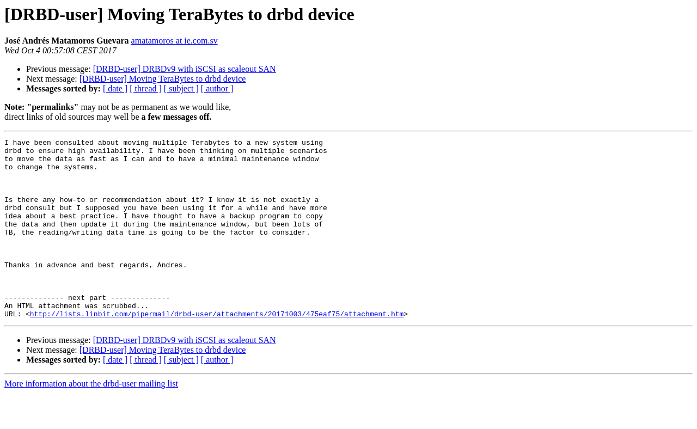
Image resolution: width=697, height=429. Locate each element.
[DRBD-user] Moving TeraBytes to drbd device (163, 78)
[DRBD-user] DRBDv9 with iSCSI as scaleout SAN (184, 68)
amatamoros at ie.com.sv (174, 40)
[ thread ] (146, 88)
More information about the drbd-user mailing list (91, 419)
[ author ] (217, 88)
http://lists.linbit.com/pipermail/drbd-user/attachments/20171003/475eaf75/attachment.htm (216, 349)
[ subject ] (181, 88)
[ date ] (115, 88)
